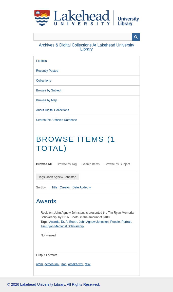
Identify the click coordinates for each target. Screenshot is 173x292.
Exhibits (41, 61)
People (115, 222)
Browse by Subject (48, 90)
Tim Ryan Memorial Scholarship (62, 226)
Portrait (126, 222)
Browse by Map (46, 100)
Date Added (80, 187)
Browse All (44, 164)
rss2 (88, 264)
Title (54, 187)
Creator (65, 187)
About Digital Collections (52, 110)
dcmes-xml (52, 264)
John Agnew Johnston (93, 222)
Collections (43, 80)
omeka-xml (75, 264)
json (64, 264)
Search (136, 37)
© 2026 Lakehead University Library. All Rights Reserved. (53, 284)
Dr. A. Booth (69, 222)
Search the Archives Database (56, 120)
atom (39, 264)
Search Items (91, 164)
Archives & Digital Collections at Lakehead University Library (86, 47)
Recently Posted (47, 70)
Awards (46, 201)
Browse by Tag (67, 164)
